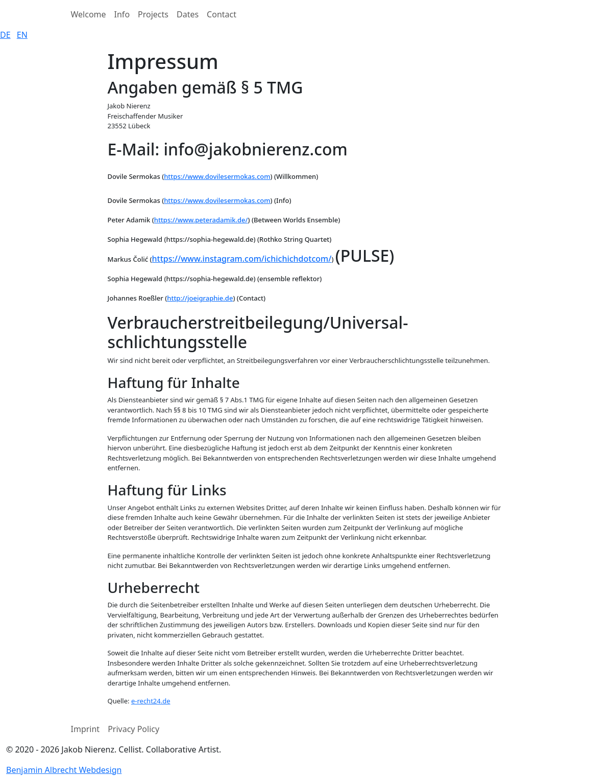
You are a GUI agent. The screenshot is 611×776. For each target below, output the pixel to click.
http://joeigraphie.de (200, 298)
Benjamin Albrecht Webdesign (63, 769)
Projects (153, 14)
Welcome (88, 14)
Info (122, 14)
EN (22, 34)
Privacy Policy (133, 729)
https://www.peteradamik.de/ (201, 219)
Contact (221, 14)
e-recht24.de (150, 700)
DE (5, 34)
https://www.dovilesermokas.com (217, 176)
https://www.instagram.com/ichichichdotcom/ (242, 258)
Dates (188, 14)
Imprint (85, 729)
